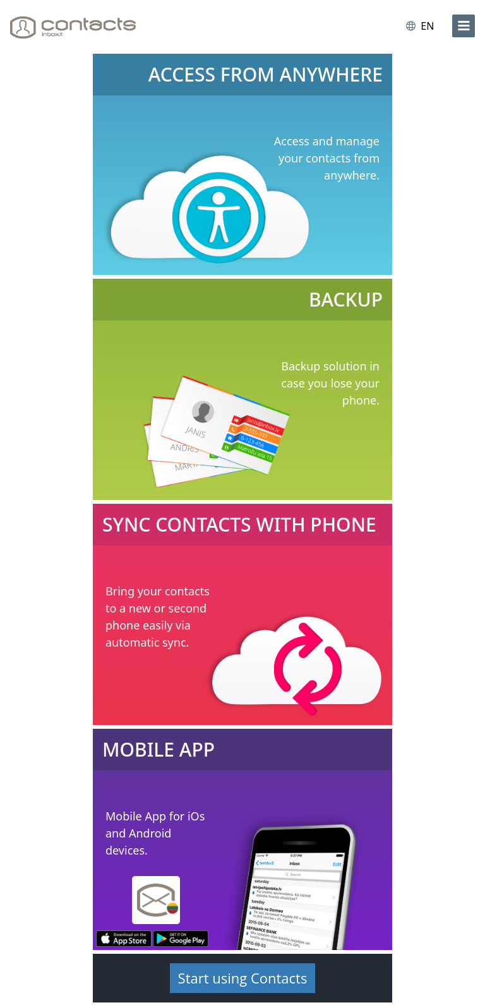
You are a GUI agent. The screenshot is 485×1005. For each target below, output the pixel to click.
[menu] (463, 26)
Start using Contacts (243, 977)
